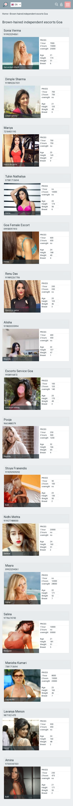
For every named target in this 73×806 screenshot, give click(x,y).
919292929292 (12, 472)
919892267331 (12, 83)
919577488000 (11, 520)
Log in (61, 4)
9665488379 (10, 423)
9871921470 (10, 715)
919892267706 (12, 277)
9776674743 (10, 618)
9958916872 (11, 374)
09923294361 (12, 569)
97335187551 (12, 764)
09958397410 (10, 229)
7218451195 (10, 131)
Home (5, 14)
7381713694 (11, 666)
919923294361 (11, 34)
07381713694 (12, 180)
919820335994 (11, 326)
